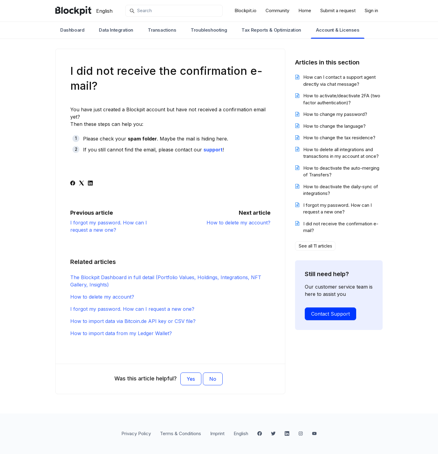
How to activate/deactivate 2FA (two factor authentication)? (341, 99)
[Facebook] (72, 184)
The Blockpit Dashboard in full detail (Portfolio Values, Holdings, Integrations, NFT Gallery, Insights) (165, 281)
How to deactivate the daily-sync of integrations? (340, 190)
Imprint (217, 433)
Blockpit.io (245, 10)
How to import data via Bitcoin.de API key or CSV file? (133, 321)
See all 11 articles (315, 245)
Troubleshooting (209, 30)
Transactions (162, 30)
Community (277, 10)
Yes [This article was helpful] (191, 379)
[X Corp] (81, 184)
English (104, 11)
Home (304, 10)
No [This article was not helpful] (212, 379)
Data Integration (116, 30)
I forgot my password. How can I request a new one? (132, 309)
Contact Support (330, 314)
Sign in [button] (371, 10)
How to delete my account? (238, 223)
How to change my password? (335, 114)
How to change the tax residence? (339, 137)
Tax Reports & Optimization (271, 30)
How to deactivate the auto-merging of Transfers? (341, 171)
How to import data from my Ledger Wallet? (121, 333)
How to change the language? (334, 126)
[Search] (174, 11)
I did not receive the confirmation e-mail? (340, 227)
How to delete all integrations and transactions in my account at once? (341, 153)
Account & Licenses (338, 30)
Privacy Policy (136, 433)
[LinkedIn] (90, 184)
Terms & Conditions (180, 433)
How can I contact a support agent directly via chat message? (339, 80)
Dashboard (72, 30)
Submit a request (338, 10)
